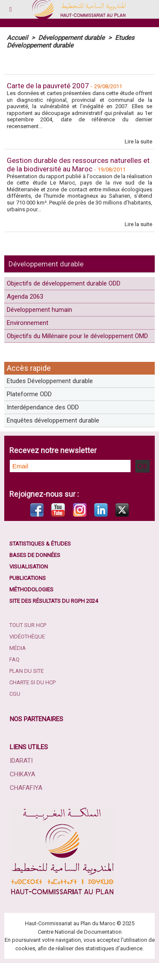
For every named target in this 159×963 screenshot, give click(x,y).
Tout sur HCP (27, 625)
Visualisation (28, 566)
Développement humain (39, 310)
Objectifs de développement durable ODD (63, 283)
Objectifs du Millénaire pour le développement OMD (77, 336)
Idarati (21, 760)
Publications (27, 578)
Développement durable (46, 264)
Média (17, 648)
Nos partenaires (36, 719)
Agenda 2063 (25, 296)
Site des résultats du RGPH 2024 (53, 601)
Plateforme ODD (29, 394)
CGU (14, 694)
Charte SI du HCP (32, 682)
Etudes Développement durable (50, 381)
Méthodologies (31, 589)
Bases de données (34, 555)
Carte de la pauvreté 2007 (48, 85)
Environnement (27, 323)
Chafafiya (26, 788)
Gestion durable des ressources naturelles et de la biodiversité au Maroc (78, 164)
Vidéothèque (27, 636)
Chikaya (22, 774)
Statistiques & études (40, 543)
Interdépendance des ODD (43, 407)
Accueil (17, 38)
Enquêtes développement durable (53, 420)
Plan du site (26, 671)
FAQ (14, 659)
